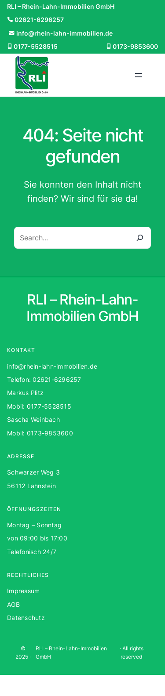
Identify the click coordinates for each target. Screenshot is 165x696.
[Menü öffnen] (138, 75)
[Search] (140, 237)
